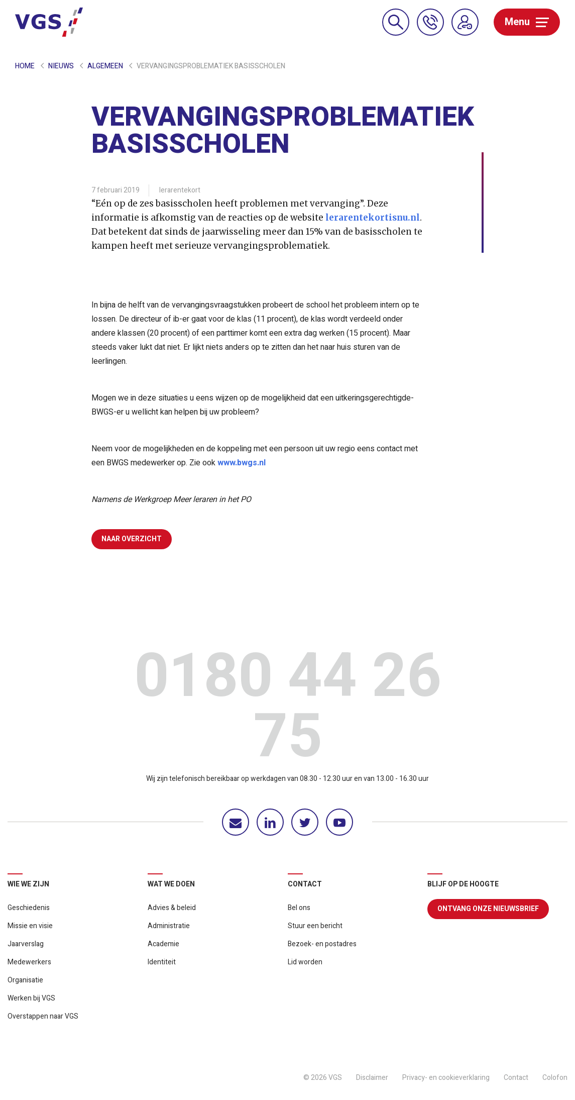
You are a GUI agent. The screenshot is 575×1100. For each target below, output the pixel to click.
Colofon (554, 1077)
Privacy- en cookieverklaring (446, 1077)
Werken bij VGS (31, 998)
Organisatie (25, 980)
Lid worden (305, 962)
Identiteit (162, 962)
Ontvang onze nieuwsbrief (488, 909)
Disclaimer (372, 1077)
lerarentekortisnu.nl (372, 217)
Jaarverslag (26, 944)
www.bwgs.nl (241, 463)
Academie (163, 944)
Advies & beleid (172, 908)
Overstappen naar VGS (43, 1016)
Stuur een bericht (315, 926)
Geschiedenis (29, 908)
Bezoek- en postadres (322, 944)
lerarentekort (179, 190)
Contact (516, 1077)
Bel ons (299, 908)
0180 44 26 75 (287, 709)
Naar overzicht (131, 539)
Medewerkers (29, 962)
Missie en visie (30, 926)
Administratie (169, 926)
